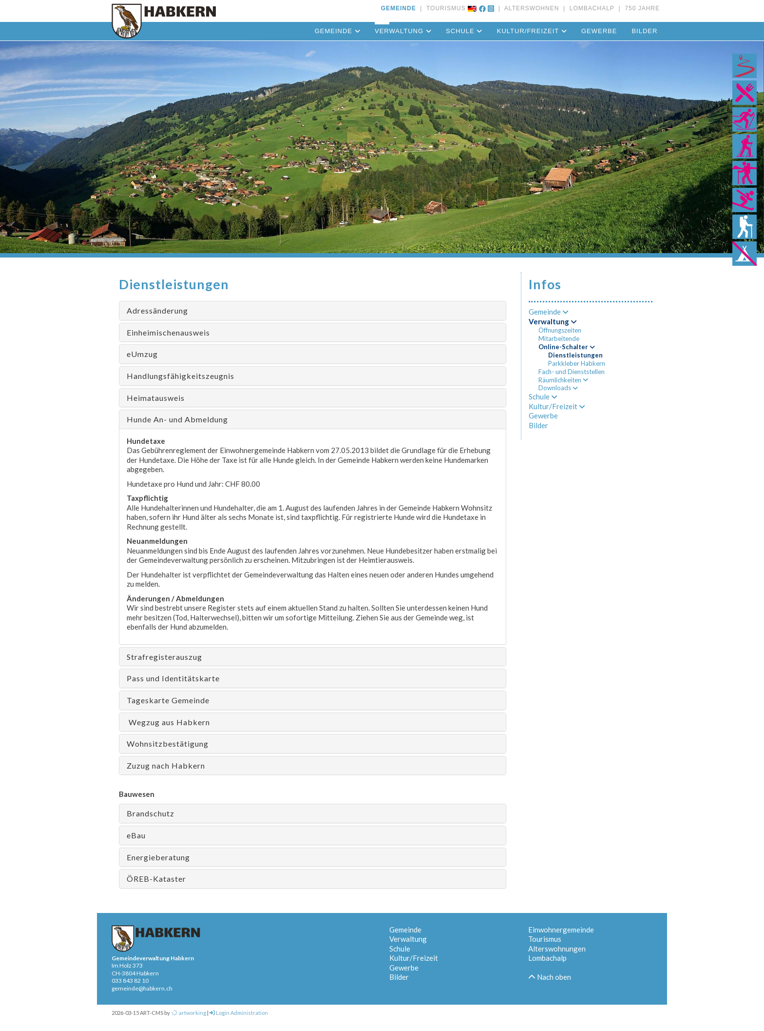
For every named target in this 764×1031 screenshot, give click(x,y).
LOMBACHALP (589, 8)
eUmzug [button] (142, 353)
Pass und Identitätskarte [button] (173, 678)
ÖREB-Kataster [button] (156, 878)
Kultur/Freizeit (532, 31)
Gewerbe (599, 31)
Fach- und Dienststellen (571, 372)
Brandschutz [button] (150, 813)
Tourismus (544, 938)
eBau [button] (136, 835)
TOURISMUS (444, 8)
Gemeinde (337, 31)
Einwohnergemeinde (561, 929)
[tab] (312, 310)
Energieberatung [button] (158, 857)
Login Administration (239, 1013)
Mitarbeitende (558, 338)
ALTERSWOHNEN (529, 8)
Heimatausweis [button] (156, 397)
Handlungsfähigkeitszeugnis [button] (180, 375)
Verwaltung (403, 31)
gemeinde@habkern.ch (142, 988)
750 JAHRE (640, 8)
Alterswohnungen (557, 948)
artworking (188, 1013)
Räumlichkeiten (563, 380)
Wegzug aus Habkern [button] (168, 722)
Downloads (558, 388)
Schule (464, 31)
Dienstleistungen (575, 355)
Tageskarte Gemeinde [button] (168, 700)
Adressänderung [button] (157, 310)
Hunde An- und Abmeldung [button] (177, 419)
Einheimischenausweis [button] (168, 332)
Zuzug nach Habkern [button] (166, 765)
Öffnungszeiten (559, 330)
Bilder (644, 31)
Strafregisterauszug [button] (164, 656)
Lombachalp (547, 957)
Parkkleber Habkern (576, 363)
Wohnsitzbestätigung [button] (168, 743)
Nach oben (549, 976)
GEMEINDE (398, 8)
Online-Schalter (566, 347)
